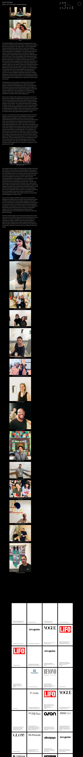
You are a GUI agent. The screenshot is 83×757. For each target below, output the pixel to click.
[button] (79, 3)
